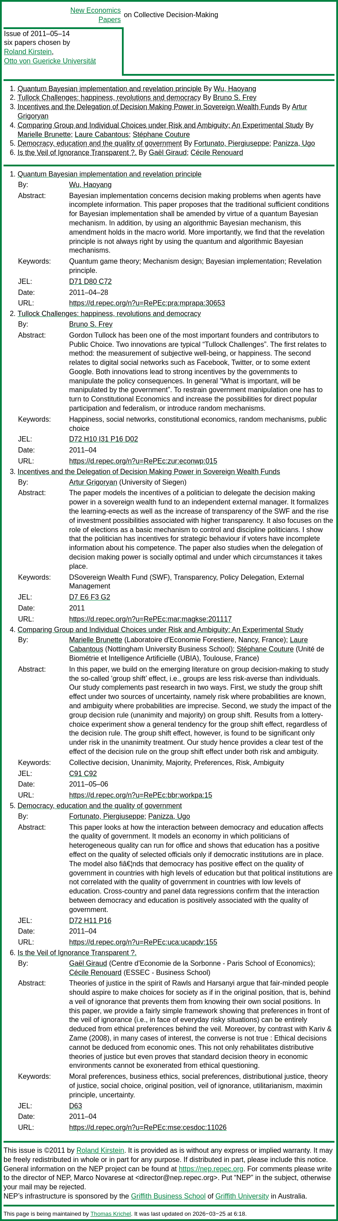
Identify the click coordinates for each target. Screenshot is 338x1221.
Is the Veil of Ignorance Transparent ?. (77, 152)
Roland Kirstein (28, 51)
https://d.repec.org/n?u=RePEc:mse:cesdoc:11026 (148, 1127)
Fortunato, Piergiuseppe (231, 143)
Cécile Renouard (217, 152)
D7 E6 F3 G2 (89, 597)
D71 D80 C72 (90, 281)
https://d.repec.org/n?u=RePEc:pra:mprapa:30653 (147, 303)
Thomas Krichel (110, 1213)
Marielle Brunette (44, 134)
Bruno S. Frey (235, 97)
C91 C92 (83, 773)
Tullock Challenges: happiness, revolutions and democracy (109, 97)
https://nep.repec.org (211, 1169)
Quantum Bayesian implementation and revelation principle (110, 88)
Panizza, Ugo (294, 143)
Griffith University (242, 1196)
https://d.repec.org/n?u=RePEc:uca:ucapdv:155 (143, 942)
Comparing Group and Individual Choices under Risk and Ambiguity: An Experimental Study (160, 125)
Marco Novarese (99, 1177)
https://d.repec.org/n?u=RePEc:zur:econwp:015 (143, 461)
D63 (75, 1106)
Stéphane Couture (161, 134)
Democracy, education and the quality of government (100, 143)
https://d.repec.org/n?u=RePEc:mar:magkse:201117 (150, 619)
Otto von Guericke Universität (50, 61)
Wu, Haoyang (235, 88)
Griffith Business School (168, 1196)
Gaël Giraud (168, 152)
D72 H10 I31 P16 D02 (103, 439)
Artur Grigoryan (93, 482)
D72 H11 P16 (90, 920)
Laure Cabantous (102, 134)
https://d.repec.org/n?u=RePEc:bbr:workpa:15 (140, 795)
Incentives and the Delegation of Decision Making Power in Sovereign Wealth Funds (149, 106)
